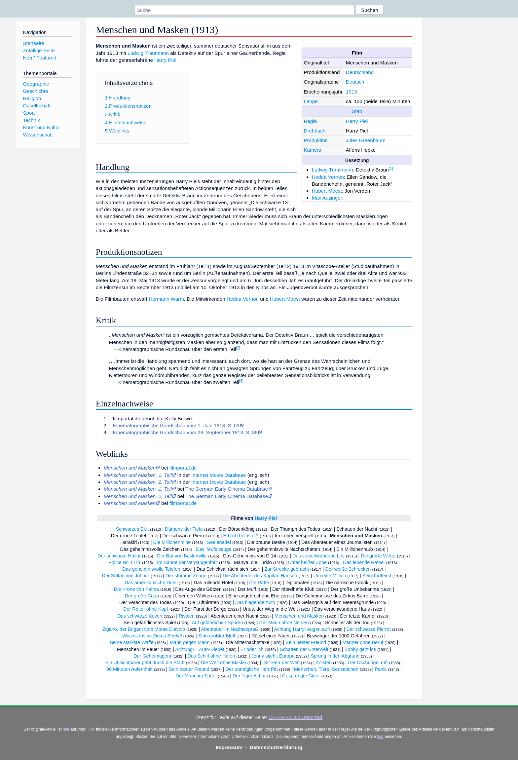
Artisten (323, 662)
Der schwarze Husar (119, 555)
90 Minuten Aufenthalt (129, 669)
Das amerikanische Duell (151, 582)
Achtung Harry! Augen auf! (302, 629)
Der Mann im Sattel (196, 675)
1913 (351, 92)
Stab (357, 111)
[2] (238, 348)
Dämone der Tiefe (184, 529)
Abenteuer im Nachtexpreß (229, 629)
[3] (241, 381)
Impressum (229, 747)
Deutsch (355, 82)
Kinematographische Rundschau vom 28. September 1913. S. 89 (185, 432)
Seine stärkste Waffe (131, 642)
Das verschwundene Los (318, 555)
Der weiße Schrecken (348, 569)
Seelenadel (219, 542)
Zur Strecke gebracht (286, 569)
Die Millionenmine (172, 542)
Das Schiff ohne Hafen (211, 656)
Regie (310, 121)
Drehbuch (314, 130)
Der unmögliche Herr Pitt (252, 669)
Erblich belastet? (240, 535)
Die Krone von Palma (136, 589)
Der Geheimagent (152, 656)
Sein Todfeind (376, 575)
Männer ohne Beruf (362, 642)
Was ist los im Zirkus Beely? (152, 635)
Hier (91, 729)
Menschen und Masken (356, 535)
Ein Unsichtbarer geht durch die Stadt (145, 662)
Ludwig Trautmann (332, 169)
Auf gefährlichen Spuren (217, 622)
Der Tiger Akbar (249, 675)
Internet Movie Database (218, 475)
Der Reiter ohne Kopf (145, 609)
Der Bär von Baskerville (182, 555)
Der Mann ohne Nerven (284, 622)
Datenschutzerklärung (276, 747)
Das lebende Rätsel (364, 562)
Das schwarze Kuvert (139, 616)
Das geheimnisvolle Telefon (151, 569)
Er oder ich (252, 649)
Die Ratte (259, 582)
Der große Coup (142, 595)
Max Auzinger (327, 198)
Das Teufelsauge (213, 549)
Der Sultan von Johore (125, 575)
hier (66, 729)
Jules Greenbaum (366, 140)
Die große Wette (378, 555)
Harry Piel (357, 121)
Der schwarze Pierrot (368, 629)
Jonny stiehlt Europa (273, 656)
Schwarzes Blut (132, 529)
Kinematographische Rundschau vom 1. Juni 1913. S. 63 (176, 425)
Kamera (312, 150)
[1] (391, 169)
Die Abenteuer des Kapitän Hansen (260, 575)
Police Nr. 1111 (124, 562)
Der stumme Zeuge (186, 575)
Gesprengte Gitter (301, 675)
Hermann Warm (166, 299)
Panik (381, 669)
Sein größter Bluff (216, 635)
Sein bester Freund (305, 642)
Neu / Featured (39, 57)
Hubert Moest (327, 191)
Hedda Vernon (328, 177)
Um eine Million (330, 575)
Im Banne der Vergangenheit (187, 562)
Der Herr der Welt (281, 662)
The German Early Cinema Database (226, 489)
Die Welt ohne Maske (223, 662)
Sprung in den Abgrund (335, 656)
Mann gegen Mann (189, 642)
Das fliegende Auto (255, 602)
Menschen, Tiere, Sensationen (326, 669)
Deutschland (360, 72)
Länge (310, 101)
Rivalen (187, 616)
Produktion (316, 140)
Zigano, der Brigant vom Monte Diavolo (143, 629)
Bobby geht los (360, 649)
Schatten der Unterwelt (304, 649)
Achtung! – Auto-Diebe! (199, 649)
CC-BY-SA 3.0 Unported (295, 717)
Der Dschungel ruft (368, 662)
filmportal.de (183, 468)
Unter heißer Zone (307, 562)
